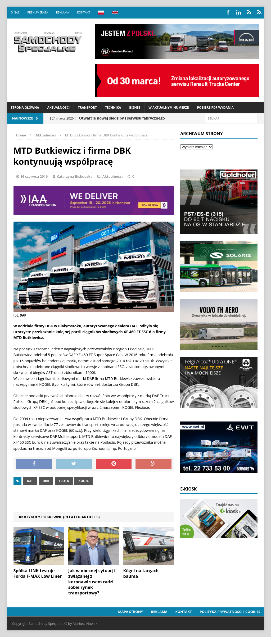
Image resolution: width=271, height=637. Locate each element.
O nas (15, 12)
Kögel (83, 481)
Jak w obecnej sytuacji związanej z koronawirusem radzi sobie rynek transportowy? (91, 581)
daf (30, 481)
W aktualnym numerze (168, 107)
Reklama (62, 12)
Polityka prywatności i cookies (230, 611)
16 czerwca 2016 (34, 176)
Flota (64, 481)
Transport (87, 107)
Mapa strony (130, 611)
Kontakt (83, 12)
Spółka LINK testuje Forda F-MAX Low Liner (37, 573)
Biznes (134, 107)
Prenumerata (37, 12)
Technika (113, 107)
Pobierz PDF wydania (215, 107)
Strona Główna (25, 107)
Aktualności (58, 107)
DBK (46, 481)
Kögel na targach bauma (141, 573)
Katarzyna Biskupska (75, 176)
